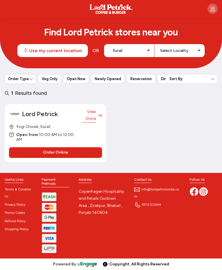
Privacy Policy (15, 205)
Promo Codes (15, 213)
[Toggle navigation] (213, 8)
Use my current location (52, 50)
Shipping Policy (17, 229)
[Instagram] (203, 191)
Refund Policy (15, 221)
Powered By (75, 264)
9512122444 (147, 205)
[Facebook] (194, 191)
